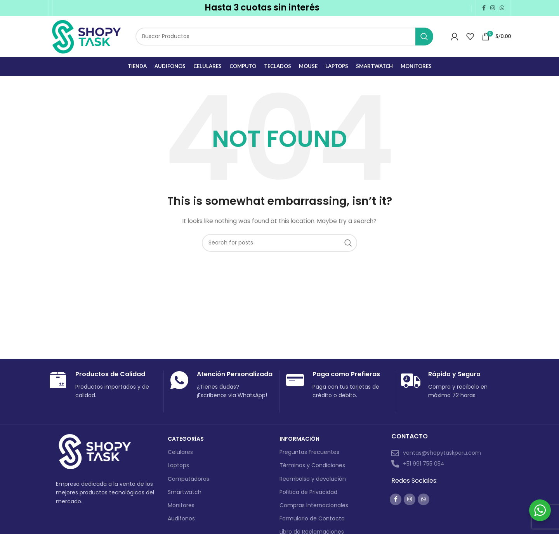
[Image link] (95, 451)
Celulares (180, 452)
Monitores (181, 505)
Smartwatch (184, 492)
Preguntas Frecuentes (309, 452)
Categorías (186, 439)
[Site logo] (86, 36)
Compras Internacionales (314, 505)
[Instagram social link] (492, 8)
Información (299, 439)
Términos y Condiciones (312, 465)
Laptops (178, 465)
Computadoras (188, 479)
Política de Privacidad (308, 492)
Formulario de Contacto (312, 518)
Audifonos (181, 518)
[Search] (284, 36)
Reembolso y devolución (313, 479)
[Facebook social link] (484, 8)
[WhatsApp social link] (502, 8)
